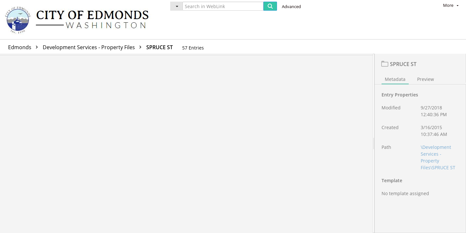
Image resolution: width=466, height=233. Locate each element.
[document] (420, 144)
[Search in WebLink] (223, 6)
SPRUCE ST (159, 47)
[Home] (80, 19)
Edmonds (24, 47)
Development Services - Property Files (94, 47)
